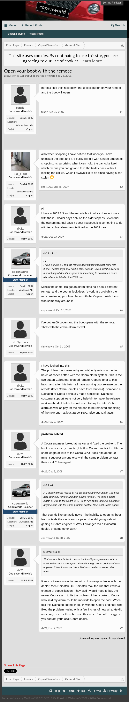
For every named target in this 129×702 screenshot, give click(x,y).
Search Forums (16, 33)
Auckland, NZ (26, 289)
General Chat (27, 75)
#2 (121, 186)
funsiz (52, 75)
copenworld (20, 271)
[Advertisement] (64, 144)
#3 (121, 236)
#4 (121, 310)
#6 (121, 421)
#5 (121, 346)
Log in (106, 2)
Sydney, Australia (24, 125)
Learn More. (91, 60)
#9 (121, 628)
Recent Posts (36, 33)
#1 (121, 111)
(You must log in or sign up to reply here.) (102, 638)
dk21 (20, 228)
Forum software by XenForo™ (35, 698)
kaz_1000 (20, 174)
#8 (121, 538)
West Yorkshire (25, 191)
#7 (121, 471)
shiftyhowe (20, 342)
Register (116, 2)
